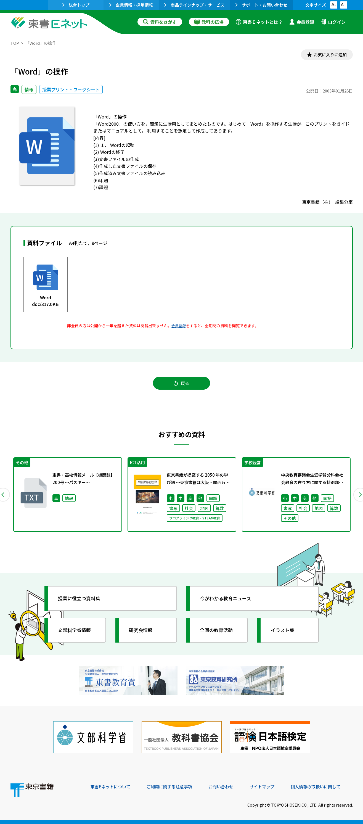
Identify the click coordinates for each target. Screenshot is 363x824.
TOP (14, 43)
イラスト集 (284, 633)
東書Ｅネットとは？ (259, 22)
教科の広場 (209, 22)
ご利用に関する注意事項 (173, 786)
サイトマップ (270, 786)
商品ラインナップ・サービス (194, 5)
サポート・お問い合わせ (261, 5)
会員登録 (301, 22)
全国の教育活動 (218, 633)
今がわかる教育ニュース (228, 601)
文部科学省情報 (76, 633)
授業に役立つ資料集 (81, 601)
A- (334, 4)
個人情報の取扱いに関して (326, 786)
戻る (182, 384)
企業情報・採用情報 (131, 5)
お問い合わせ (227, 786)
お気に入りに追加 (328, 54)
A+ (343, 4)
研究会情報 (142, 633)
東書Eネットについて (112, 786)
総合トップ (75, 5)
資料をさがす (160, 22)
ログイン (333, 22)
